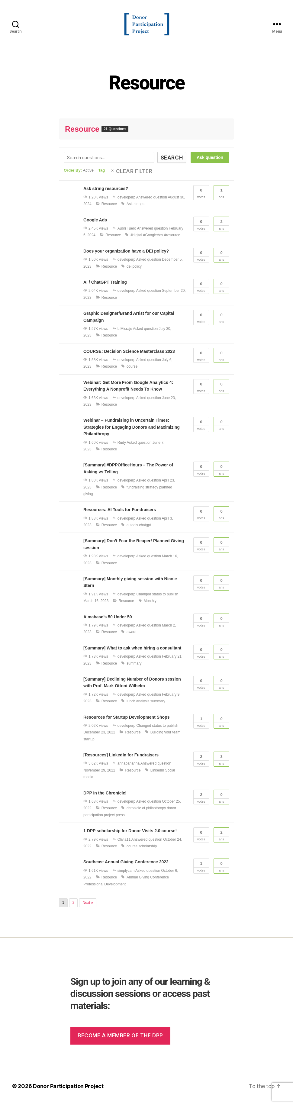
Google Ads (95, 221)
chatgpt (145, 527)
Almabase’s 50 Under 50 (107, 618)
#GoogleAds (153, 237)
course (132, 368)
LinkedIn (157, 772)
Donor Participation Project (68, 1088)
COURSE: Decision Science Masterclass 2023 (129, 353)
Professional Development (104, 886)
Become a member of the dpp (120, 1038)
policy (137, 268)
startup (89, 741)
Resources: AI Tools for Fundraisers (119, 511)
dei (129, 268)
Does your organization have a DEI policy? (126, 252)
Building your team (165, 734)
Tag (101, 172)
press (120, 817)
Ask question (210, 159)
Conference (159, 879)
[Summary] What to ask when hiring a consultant (132, 649)
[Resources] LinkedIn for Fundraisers (121, 757)
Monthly (150, 603)
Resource (146, 85)
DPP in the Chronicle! (105, 794)
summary (134, 665)
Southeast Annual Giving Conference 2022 (126, 864)
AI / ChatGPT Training (105, 284)
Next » (87, 905)
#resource (172, 237)
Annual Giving (138, 879)
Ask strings (135, 206)
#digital (136, 237)
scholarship (147, 848)
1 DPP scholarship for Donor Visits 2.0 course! (130, 832)
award (132, 634)
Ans (221, 194)
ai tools (132, 527)
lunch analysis (138, 703)
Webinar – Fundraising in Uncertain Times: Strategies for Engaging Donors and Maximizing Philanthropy (131, 429)
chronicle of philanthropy (146, 810)
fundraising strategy (142, 489)
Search (172, 160)
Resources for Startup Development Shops (126, 719)
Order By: (79, 172)
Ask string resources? (105, 190)
